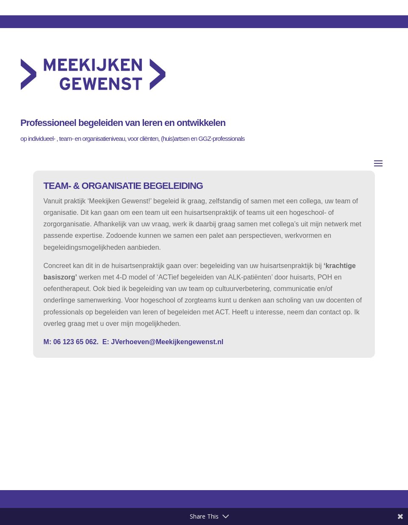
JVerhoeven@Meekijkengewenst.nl (166, 341)
